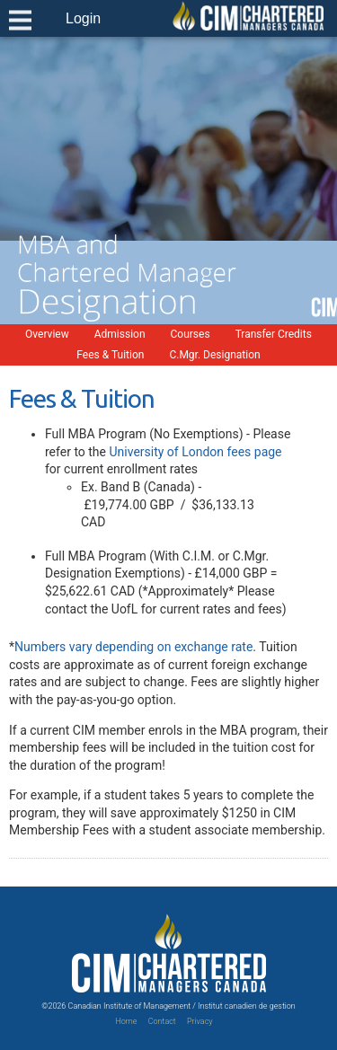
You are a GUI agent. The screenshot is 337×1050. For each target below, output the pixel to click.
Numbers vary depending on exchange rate (133, 647)
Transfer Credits (273, 334)
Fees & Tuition (110, 355)
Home (126, 1021)
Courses (190, 334)
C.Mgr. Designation (214, 355)
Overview (47, 334)
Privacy (200, 1021)
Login (83, 18)
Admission (120, 334)
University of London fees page (195, 452)
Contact (162, 1021)
